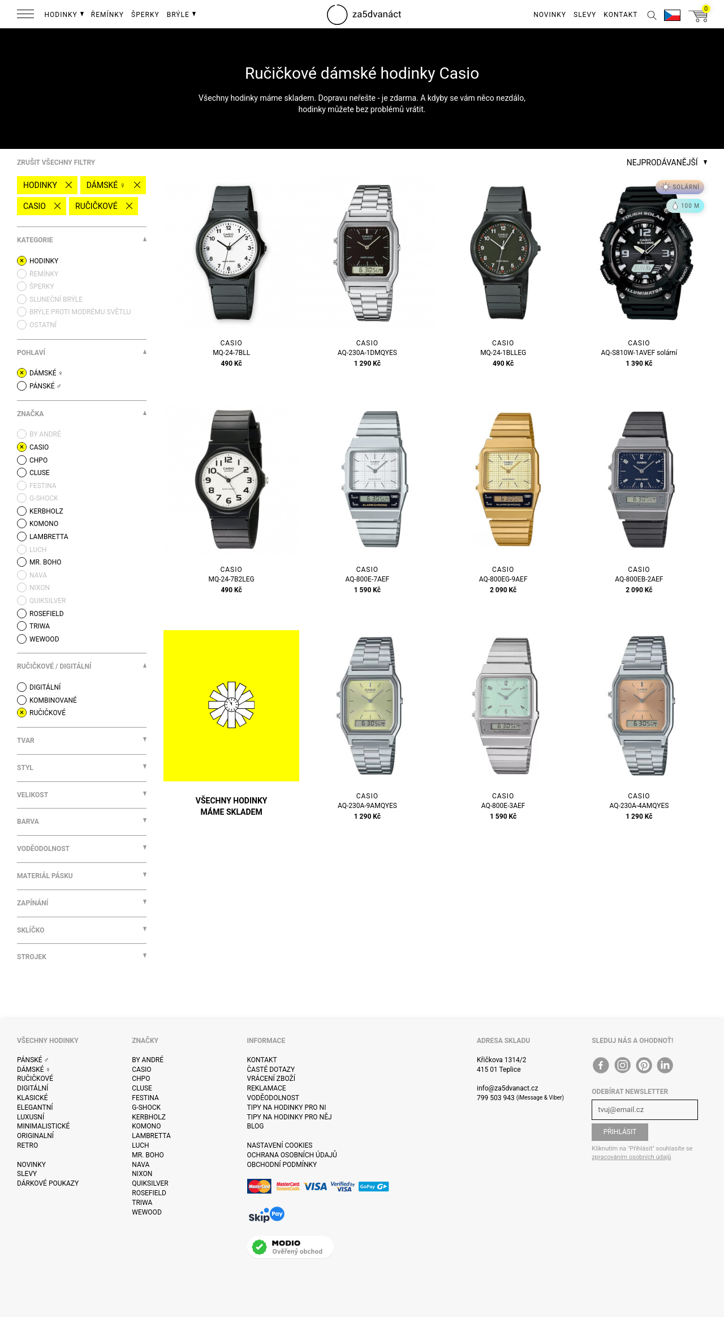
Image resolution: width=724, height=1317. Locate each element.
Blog (255, 1126)
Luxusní (30, 1117)
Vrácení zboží (271, 1079)
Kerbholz (149, 1117)
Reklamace (266, 1088)
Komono (146, 1126)
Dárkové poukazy (48, 1183)
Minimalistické (43, 1126)
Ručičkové (96, 206)
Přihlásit (620, 1132)
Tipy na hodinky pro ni (286, 1107)
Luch (140, 1145)
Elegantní (35, 1107)
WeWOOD (147, 1212)
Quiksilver (150, 1183)
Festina (145, 1098)
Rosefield (149, 1193)
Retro (27, 1145)
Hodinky (40, 185)
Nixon (142, 1174)
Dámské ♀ (106, 185)
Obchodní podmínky (282, 1165)
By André (147, 1060)
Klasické (32, 1098)
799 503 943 (496, 1098)
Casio (34, 206)
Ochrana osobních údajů (292, 1155)
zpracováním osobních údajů (631, 1157)
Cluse (142, 1088)
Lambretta (151, 1136)
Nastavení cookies (280, 1145)
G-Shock (146, 1107)
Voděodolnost (273, 1098)
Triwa (142, 1203)
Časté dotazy (271, 1070)
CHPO (141, 1079)
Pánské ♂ (33, 1060)
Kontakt (262, 1060)
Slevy (27, 1174)
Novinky (31, 1165)
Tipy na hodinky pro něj (289, 1117)
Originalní (35, 1136)
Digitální (32, 1088)
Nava (140, 1165)
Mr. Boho (148, 1155)
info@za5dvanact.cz (507, 1088)
